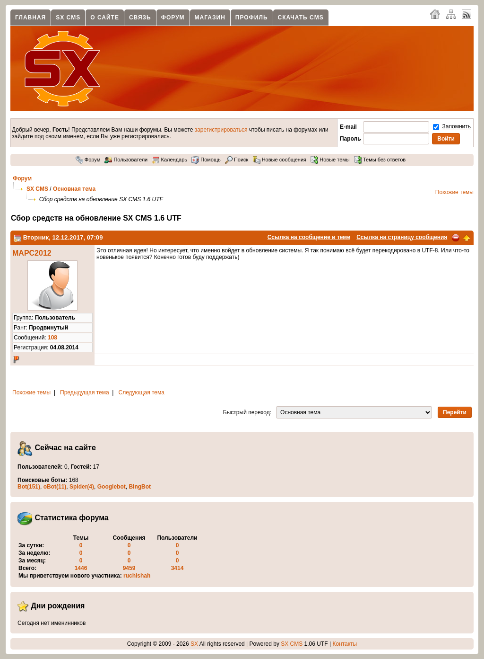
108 (52, 337)
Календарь (169, 159)
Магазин (210, 17)
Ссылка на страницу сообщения (401, 237)
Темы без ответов (380, 159)
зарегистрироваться (221, 129)
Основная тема (74, 189)
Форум (173, 17)
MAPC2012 (32, 253)
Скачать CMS (301, 17)
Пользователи (125, 159)
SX (194, 644)
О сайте (104, 17)
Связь (140, 17)
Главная (30, 17)
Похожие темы (454, 192)
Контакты (344, 644)
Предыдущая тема (84, 392)
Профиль (251, 17)
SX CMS (68, 17)
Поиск (237, 159)
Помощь (206, 159)
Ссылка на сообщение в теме (309, 237)
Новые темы (330, 159)
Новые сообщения (279, 159)
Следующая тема (141, 392)
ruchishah (136, 575)
